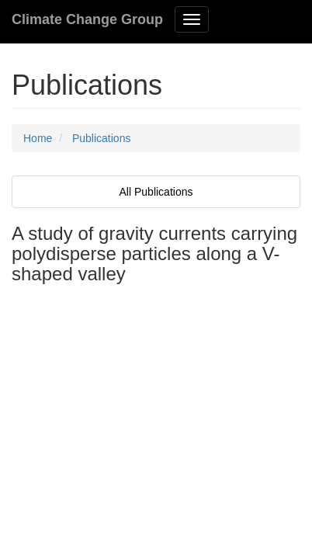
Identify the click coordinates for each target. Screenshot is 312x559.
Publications (101, 138)
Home (37, 138)
